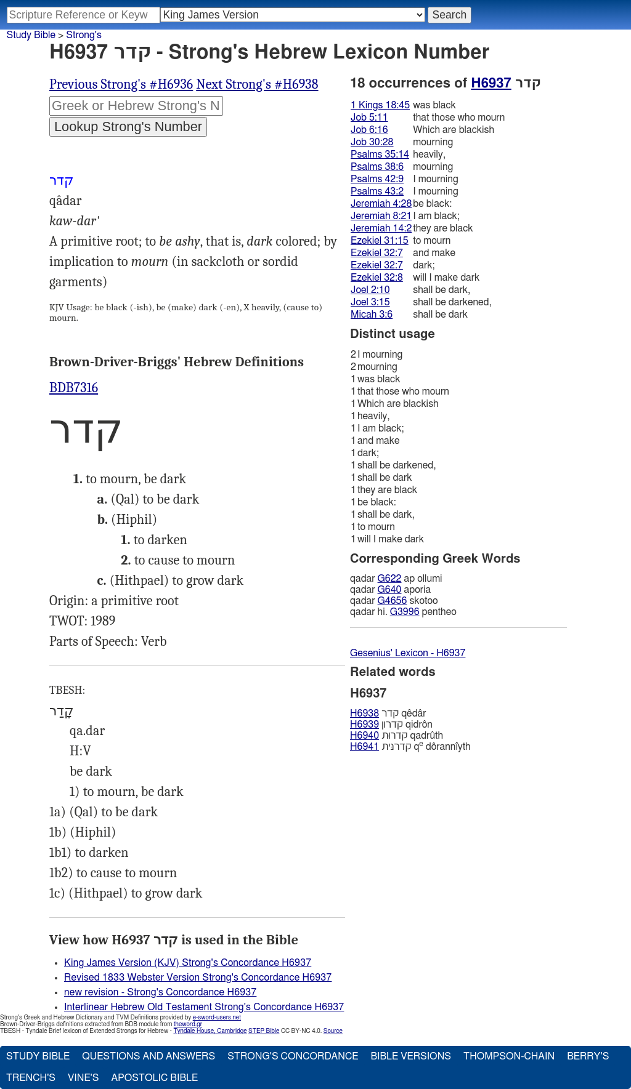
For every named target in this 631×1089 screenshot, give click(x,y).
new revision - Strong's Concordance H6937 (160, 992)
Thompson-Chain (509, 1056)
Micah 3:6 (372, 314)
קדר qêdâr (388, 713)
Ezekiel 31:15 (380, 241)
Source (333, 1031)
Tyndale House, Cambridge (209, 1031)
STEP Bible (263, 1031)
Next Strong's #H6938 (257, 84)
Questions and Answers (148, 1056)
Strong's (84, 35)
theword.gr (188, 1024)
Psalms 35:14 (380, 154)
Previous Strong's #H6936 (121, 84)
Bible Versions (410, 1056)
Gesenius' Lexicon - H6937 (407, 653)
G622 (390, 579)
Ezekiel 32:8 (377, 278)
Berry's (588, 1056)
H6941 (364, 747)
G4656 (392, 601)
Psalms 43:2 (377, 191)
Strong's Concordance (292, 1056)
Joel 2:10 (370, 290)
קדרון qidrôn (391, 724)
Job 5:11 (369, 118)
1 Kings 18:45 (380, 105)
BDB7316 (73, 388)
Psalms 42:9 (377, 179)
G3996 (405, 612)
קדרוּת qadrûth (396, 736)
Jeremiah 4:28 (381, 204)
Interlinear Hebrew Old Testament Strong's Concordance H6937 (204, 1007)
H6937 (491, 83)
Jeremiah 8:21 (381, 216)
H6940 (364, 736)
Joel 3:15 (370, 302)
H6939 (364, 724)
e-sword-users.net (217, 1018)
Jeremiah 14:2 (381, 228)
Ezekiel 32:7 (377, 253)
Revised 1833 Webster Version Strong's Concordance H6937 (198, 978)
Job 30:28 (372, 142)
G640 (390, 590)
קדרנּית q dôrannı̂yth (410, 746)
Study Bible (31, 35)
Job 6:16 (369, 130)
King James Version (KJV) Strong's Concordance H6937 (187, 963)
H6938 (364, 713)
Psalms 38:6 (377, 167)
